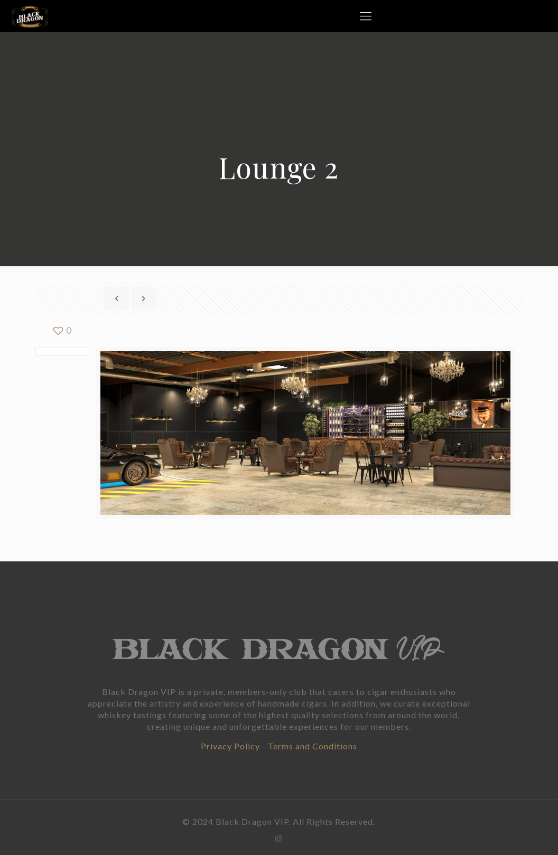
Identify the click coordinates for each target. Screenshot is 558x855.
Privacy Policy (230, 746)
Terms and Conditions (312, 746)
